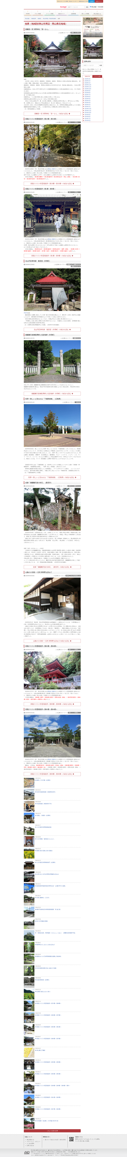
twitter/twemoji (50, 1153)
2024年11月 (88, 110)
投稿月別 (87, 76)
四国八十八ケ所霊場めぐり (74, 122)
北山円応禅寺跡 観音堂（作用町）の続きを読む (52, 329)
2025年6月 (87, 96)
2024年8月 (87, 116)
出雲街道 (70, 485)
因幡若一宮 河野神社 (75, 32)
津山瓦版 (36, 7)
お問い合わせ (30, 1145)
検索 (87, 7)
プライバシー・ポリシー (33, 1141)
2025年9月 (87, 90)
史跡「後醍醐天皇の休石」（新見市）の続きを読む (52, 567)
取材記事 (33, 18)
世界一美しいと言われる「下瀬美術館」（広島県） (43, 399)
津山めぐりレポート (73, 1)
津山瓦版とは (97, 12)
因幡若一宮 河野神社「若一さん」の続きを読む (52, 114)
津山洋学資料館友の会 (75, 575)
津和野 (67, 575)
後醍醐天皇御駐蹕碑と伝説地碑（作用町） (40, 335)
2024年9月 (87, 114)
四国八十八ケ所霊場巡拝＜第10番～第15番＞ (41, 119)
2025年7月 (87, 94)
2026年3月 (87, 79)
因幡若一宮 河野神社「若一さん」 (37, 29)
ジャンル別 (97, 76)
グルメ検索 (38, 12)
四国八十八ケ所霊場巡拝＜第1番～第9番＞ (40, 189)
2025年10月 (88, 88)
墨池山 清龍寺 (52, 169)
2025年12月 (88, 84)
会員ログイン (99, 1)
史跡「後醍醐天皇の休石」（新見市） (38, 483)
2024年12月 (88, 108)
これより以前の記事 (52, 1130)
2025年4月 (87, 100)
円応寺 (26, 313)
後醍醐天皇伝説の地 (75, 266)
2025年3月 (87, 102)
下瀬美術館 (77, 402)
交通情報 (73, 12)
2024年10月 (88, 112)
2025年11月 (88, 86)
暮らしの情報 (85, 12)
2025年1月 (87, 106)
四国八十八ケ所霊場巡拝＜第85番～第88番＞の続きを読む (52, 704)
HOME (28, 12)
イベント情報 (50, 12)
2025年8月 (87, 92)
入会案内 (91, 1)
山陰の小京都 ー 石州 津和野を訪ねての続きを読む (52, 641)
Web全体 (100, 7)
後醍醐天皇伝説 (76, 264)
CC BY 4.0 (80, 1153)
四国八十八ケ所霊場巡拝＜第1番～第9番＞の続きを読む (52, 256)
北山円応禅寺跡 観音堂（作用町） (38, 261)
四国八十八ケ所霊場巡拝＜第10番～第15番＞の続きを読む (52, 183)
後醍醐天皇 (69, 264)
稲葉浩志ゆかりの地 (83, 1)
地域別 (39, 18)
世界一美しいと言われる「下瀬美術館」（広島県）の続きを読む (52, 477)
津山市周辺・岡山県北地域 (49, 18)
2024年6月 (87, 120)
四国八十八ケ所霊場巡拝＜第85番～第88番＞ (41, 646)
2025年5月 (87, 98)
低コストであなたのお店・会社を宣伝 (55, 1139)
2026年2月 (87, 81)
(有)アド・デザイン (54, 1155)
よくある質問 (30, 1143)
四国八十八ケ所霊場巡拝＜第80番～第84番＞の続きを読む (52, 774)
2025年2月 (87, 104)
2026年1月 (87, 83)
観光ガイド (61, 12)
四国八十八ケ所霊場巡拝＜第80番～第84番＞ (41, 709)
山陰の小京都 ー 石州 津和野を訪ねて (38, 572)
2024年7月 (87, 118)
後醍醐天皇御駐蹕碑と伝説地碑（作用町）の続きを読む (52, 393)
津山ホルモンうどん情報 (62, 1)
